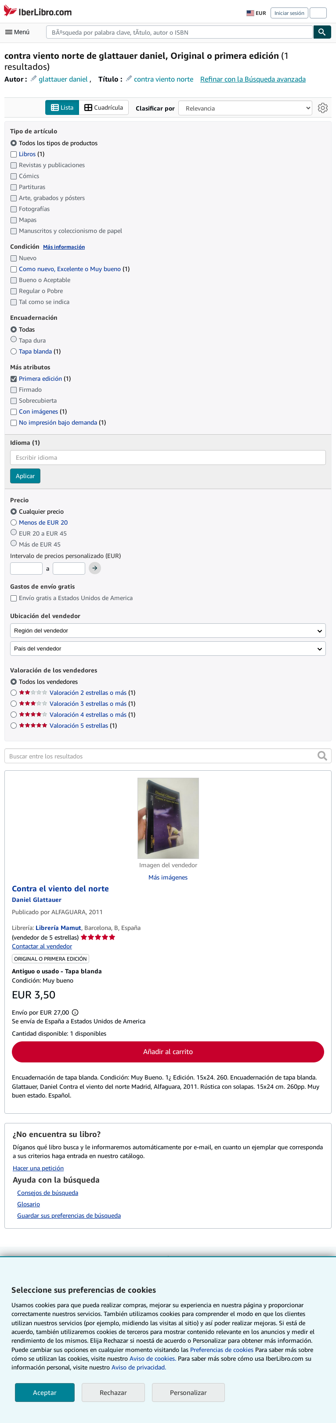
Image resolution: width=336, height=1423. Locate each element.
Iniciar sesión (289, 13)
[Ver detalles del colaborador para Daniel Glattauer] (36, 899)
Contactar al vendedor (42, 946)
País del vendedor (37, 648)
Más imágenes (168, 877)
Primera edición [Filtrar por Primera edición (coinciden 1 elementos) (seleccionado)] (40, 379)
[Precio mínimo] (26, 569)
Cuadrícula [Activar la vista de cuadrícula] (103, 108)
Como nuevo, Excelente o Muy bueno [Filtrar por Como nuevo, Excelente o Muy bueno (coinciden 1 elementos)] (70, 269)
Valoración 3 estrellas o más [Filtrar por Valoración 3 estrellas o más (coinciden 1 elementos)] (77, 704)
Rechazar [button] (113, 1392)
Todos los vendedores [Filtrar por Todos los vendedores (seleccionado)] (49, 682)
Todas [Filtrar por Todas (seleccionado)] (23, 329)
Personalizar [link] (188, 1392)
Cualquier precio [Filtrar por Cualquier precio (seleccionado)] (37, 511)
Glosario (28, 1204)
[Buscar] (322, 32)
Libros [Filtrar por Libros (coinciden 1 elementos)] (27, 153)
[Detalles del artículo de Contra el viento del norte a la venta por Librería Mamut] (168, 818)
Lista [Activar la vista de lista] (62, 108)
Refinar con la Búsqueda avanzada (253, 79)
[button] (322, 756)
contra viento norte (163, 79)
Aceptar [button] (45, 1392)
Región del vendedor (41, 630)
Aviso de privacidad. (139, 1367)
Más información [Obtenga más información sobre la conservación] (64, 246)
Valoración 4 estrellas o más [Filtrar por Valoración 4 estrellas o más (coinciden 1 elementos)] (77, 715)
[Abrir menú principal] (19, 32)
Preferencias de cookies (221, 1349)
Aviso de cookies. (153, 1358)
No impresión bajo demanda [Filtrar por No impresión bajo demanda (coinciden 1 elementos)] (58, 422)
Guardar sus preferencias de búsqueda (69, 1215)
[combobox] (179, 32)
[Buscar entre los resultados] (168, 756)
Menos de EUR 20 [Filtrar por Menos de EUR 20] (39, 522)
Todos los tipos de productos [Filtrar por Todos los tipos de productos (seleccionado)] (54, 143)
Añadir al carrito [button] (168, 1052)
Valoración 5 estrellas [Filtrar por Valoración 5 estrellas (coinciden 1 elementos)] (68, 725)
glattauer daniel (63, 79)
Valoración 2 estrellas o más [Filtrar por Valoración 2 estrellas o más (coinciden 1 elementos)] (77, 693)
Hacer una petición (38, 1168)
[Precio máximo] (69, 569)
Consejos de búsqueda (47, 1192)
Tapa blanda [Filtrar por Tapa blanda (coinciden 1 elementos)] (35, 351)
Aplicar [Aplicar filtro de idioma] (25, 475)
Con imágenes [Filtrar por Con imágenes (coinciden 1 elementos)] (38, 411)
